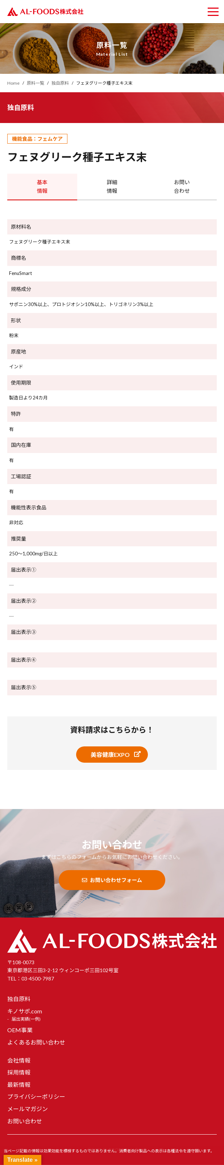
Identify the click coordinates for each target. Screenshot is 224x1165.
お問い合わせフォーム (112, 880)
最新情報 (18, 1084)
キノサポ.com (24, 1011)
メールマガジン (27, 1109)
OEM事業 (20, 1030)
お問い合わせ (24, 1121)
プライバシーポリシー (36, 1096)
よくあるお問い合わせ (36, 1042)
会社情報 (18, 1060)
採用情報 (18, 1072)
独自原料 (18, 999)
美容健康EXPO (110, 754)
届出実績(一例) (26, 1019)
